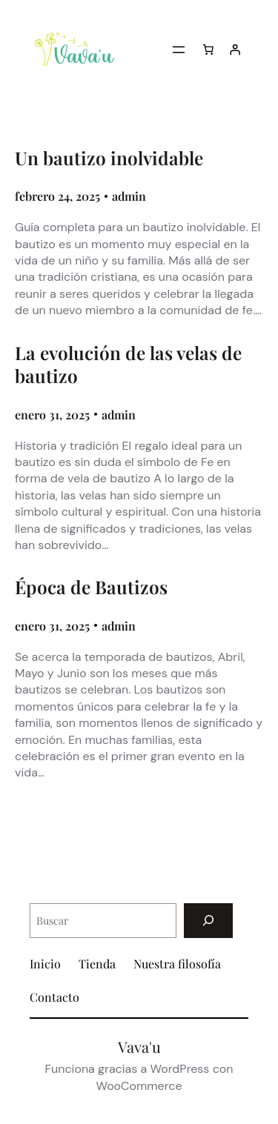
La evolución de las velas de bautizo (128, 365)
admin (129, 196)
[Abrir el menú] (179, 50)
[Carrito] (208, 49)
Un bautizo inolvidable (109, 158)
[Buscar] (208, 920)
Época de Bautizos (91, 587)
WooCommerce (139, 1086)
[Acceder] (235, 49)
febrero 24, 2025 (57, 196)
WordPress (180, 1069)
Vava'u (139, 1047)
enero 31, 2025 (52, 414)
